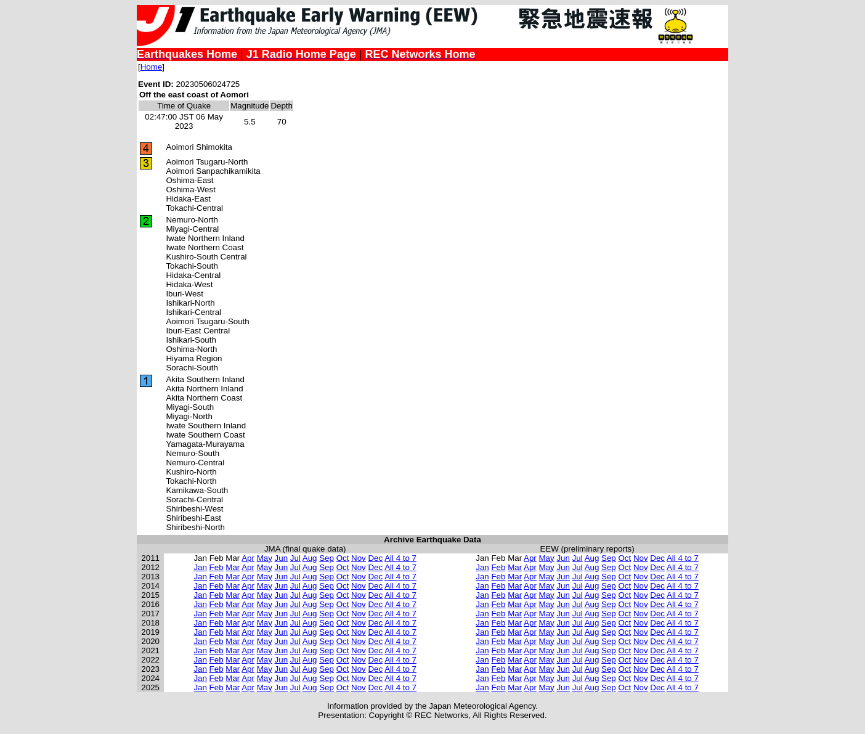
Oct (342, 558)
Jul (295, 558)
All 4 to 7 (400, 558)
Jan (200, 567)
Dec (375, 558)
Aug (310, 558)
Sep (326, 558)
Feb (216, 567)
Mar (232, 567)
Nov (358, 558)
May (264, 558)
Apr (248, 558)
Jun (281, 558)
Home (151, 66)
